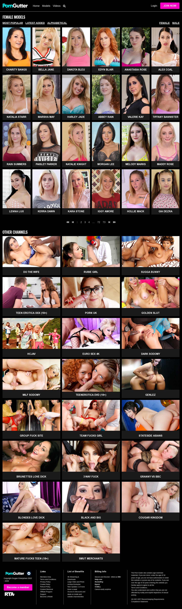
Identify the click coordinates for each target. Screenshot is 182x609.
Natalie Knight (76, 164)
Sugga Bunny (150, 271)
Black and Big (91, 517)
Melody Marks (136, 164)
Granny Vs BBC (150, 476)
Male (175, 23)
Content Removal (46, 589)
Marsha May (46, 116)
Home (36, 5)
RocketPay (99, 582)
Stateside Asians (150, 435)
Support (43, 594)
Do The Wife (31, 271)
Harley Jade (76, 116)
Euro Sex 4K (91, 353)
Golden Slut (150, 312)
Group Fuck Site (31, 435)
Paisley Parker (46, 164)
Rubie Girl (91, 271)
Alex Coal (165, 69)
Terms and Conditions (48, 579)
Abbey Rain (106, 116)
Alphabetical (57, 23)
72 (98, 222)
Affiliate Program (46, 592)
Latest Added (35, 23)
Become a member (18, 587)
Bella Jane (46, 69)
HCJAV (31, 353)
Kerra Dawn (46, 211)
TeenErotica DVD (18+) (91, 394)
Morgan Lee (105, 164)
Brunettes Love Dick (31, 476)
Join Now (169, 5)
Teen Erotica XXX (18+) (31, 312)
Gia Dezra (165, 211)
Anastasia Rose (136, 69)
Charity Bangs (16, 69)
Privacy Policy (45, 582)
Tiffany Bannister (165, 116)
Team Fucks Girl (91, 435)
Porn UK (91, 312)
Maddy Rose (165, 164)
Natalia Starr (16, 116)
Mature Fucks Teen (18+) (31, 558)
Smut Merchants (91, 558)
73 (104, 222)
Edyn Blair (105, 69)
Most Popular (13, 23)
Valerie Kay (136, 116)
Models (46, 5)
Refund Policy (45, 587)
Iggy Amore (106, 211)
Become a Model (46, 597)
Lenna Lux (16, 211)
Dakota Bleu (76, 69)
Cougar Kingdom (151, 517)
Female (164, 23)
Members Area (45, 577)
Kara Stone (76, 211)
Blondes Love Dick (31, 517)
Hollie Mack (135, 211)
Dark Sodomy (150, 353)
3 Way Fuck (90, 476)
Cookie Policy (45, 584)
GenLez (150, 394)
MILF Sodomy (31, 394)
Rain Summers (16, 164)
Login (154, 5)
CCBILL (98, 587)
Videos (57, 5)
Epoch (97, 584)
